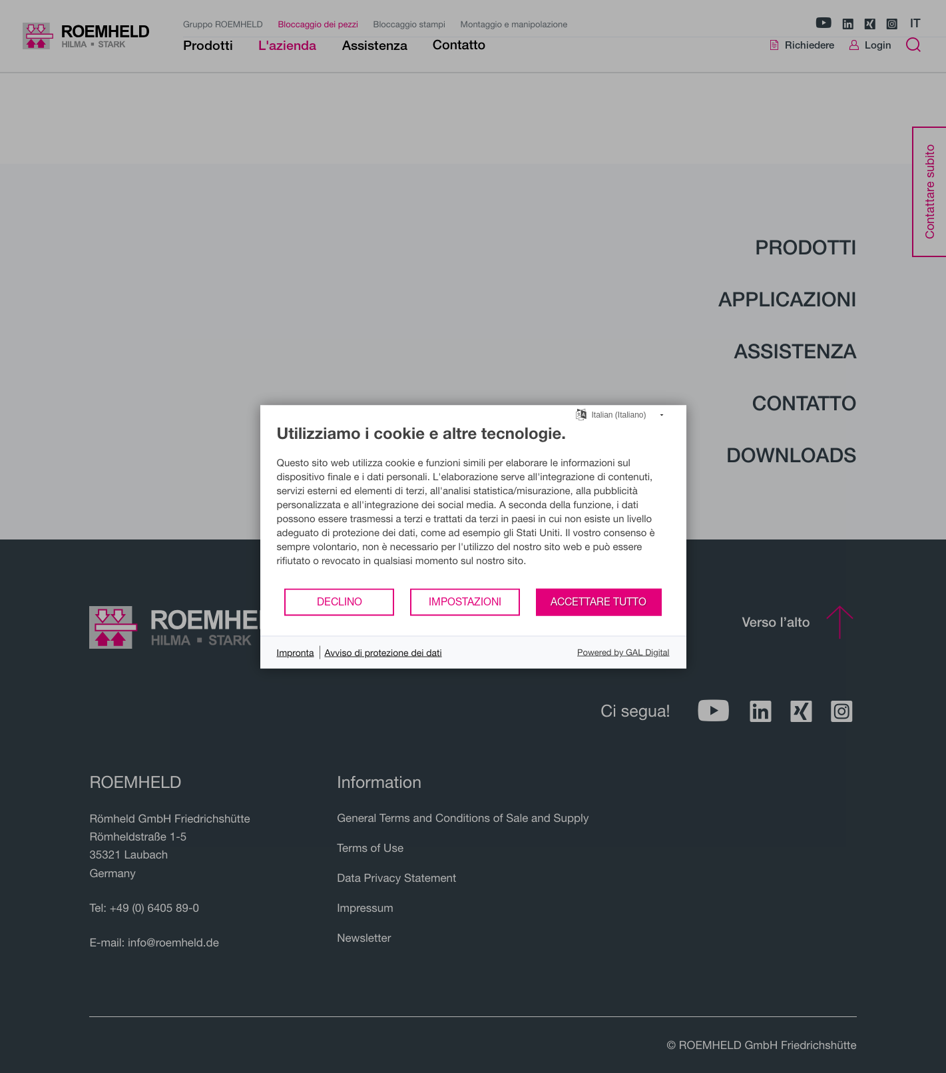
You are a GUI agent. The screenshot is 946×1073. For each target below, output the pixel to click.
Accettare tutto (598, 601)
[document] (473, 505)
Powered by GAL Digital (623, 652)
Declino (339, 601)
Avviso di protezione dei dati (383, 651)
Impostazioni (465, 601)
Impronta (295, 651)
